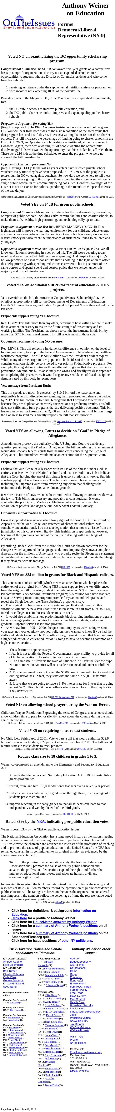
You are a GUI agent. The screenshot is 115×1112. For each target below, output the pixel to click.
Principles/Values (80, 1017)
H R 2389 (65, 567)
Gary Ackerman (53, 1055)
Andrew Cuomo (12, 961)
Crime (73, 971)
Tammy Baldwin (16, 1055)
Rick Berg (14, 1045)
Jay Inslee (14, 1020)
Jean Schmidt (52, 971)
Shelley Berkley (16, 1050)
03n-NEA (59, 902)
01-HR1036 (68, 814)
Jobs (73, 1014)
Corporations (77, 967)
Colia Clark (9, 977)
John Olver (51, 1035)
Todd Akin (14, 1040)
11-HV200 (93, 197)
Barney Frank (53, 1038)
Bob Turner (9, 971)
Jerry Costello (52, 1021)
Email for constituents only (86, 1052)
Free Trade (76, 992)
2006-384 (88, 567)
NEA (40, 821)
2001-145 (81, 749)
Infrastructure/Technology (85, 1011)
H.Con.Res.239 (61, 723)
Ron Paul (14, 1002)
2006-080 (92, 697)
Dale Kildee (51, 1041)
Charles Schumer (13, 974)
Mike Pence (14, 1017)
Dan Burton (50, 1028)
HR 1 (61, 749)
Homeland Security (81, 1005)
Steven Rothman (53, 968)
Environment (77, 983)
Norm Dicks (52, 1085)
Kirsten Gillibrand (13, 983)
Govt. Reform (78, 996)
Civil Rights (77, 964)
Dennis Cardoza (55, 1008)
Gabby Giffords (53, 998)
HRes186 (70, 197)
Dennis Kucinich (54, 975)
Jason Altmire (52, 978)
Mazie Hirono (14, 1035)
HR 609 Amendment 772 (62, 697)
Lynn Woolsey (53, 1005)
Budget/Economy (80, 961)
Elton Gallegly (54, 1011)
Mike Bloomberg (13, 964)
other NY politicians (77, 940)
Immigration (77, 1008)
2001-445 (86, 723)
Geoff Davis (51, 1031)
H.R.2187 (59, 278)
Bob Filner (15, 1010)
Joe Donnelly (14, 1037)
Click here (19, 918)
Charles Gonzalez (46, 1080)
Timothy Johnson (54, 1025)
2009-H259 (83, 278)
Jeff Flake (13, 1027)
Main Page (76, 1036)
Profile (74, 1039)
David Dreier (53, 1015)
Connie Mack (16, 1032)
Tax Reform (77, 1024)
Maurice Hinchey (46, 1063)
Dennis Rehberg (17, 1042)
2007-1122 (101, 421)
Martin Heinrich (16, 1047)
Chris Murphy (15, 1030)
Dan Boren (51, 1071)
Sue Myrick (51, 1045)
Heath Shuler (53, 1048)
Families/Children (80, 986)
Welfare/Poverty (79, 1030)
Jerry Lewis (52, 1018)
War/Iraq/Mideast (80, 1027)
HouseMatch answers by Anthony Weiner (64, 922)
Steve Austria (52, 1068)
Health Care (77, 1002)
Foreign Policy (78, 989)
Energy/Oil (76, 980)
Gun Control (77, 999)
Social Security (79, 1021)
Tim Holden (52, 981)
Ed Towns (51, 1058)
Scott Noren (10, 986)
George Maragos (13, 980)
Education (76, 977)
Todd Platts (52, 1075)
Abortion (75, 958)
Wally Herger (52, 1001)
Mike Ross (51, 995)
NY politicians (78, 1042)
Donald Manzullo (45, 963)
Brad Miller (52, 1051)
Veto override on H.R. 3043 (69, 421)
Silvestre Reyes (54, 985)
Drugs (73, 974)
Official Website (79, 1070)
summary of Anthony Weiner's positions (67, 925)
